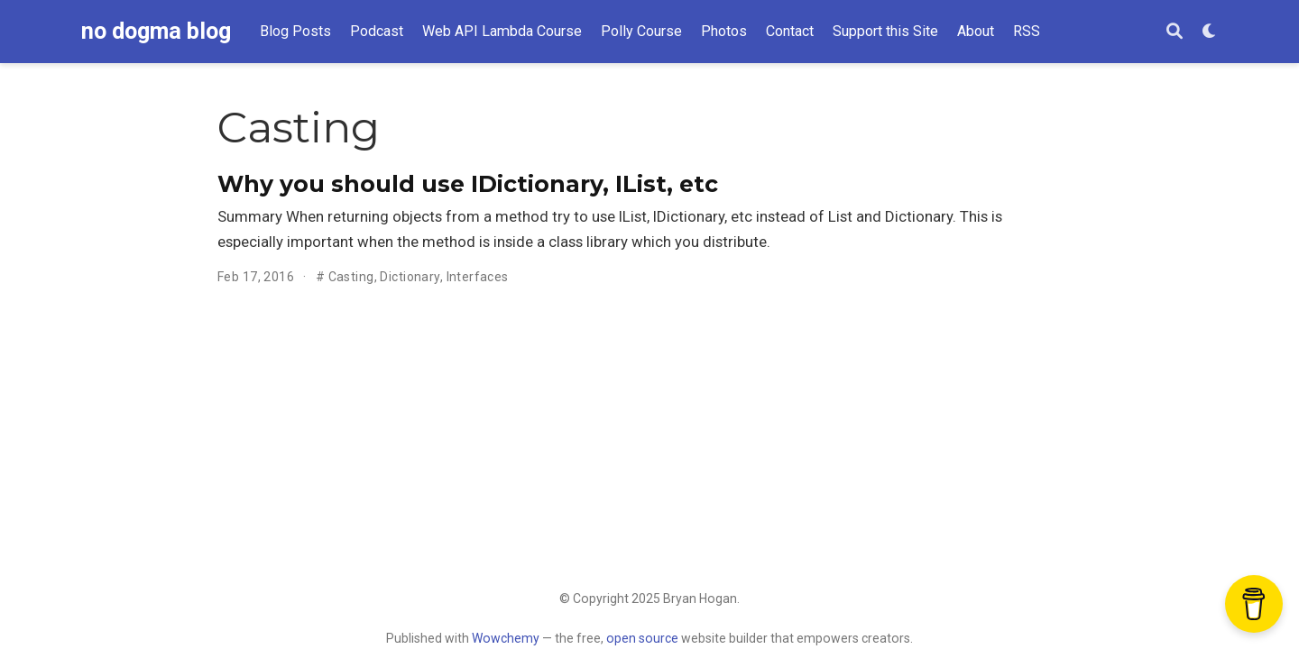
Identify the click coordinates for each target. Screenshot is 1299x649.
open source (642, 638)
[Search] (1174, 32)
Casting (351, 277)
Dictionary (409, 277)
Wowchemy (505, 638)
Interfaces (478, 277)
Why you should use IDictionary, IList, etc (467, 183)
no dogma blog (156, 31)
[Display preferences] (1210, 32)
